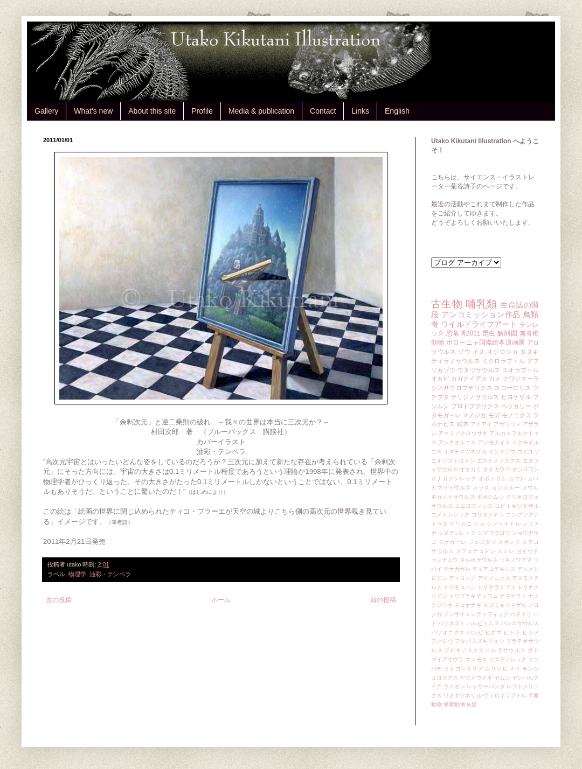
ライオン (454, 686)
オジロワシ (525, 469)
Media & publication (261, 111)
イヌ (479, 351)
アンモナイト (493, 442)
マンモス (476, 659)
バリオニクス (448, 632)
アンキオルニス (457, 442)
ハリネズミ (451, 623)
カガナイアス (469, 378)
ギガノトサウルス (453, 497)
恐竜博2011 (463, 333)
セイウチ (527, 551)
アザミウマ (507, 424)
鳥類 (531, 314)
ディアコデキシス (494, 569)
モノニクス (516, 415)
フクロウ (442, 641)
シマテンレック (457, 533)
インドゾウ (501, 452)
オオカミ (470, 469)
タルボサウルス (479, 560)
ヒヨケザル (516, 397)
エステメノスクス (499, 461)
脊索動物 (454, 705)
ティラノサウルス (455, 361)
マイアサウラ (447, 659)
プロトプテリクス (475, 406)
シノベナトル (504, 524)
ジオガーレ (453, 542)
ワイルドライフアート (479, 324)
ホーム (221, 600)
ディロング (462, 578)
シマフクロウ (493, 533)
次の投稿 (59, 600)
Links (360, 111)
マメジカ (474, 415)
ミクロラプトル (503, 361)
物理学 (77, 574)
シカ (479, 524)
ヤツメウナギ (476, 678)
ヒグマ (493, 632)
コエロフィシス (474, 506)
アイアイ (481, 424)
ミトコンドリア (463, 669)
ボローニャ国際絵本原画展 (485, 342)
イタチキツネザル (465, 452)
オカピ (440, 378)
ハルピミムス (483, 623)
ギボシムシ (490, 497)
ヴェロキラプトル (504, 695)
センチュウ (444, 560)
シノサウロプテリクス (462, 387)
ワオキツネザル (463, 695)
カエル (517, 478)
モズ (494, 415)
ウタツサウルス (479, 370)
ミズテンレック (508, 659)
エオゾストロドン (453, 461)
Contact (323, 111)
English (397, 111)
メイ (515, 669)
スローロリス (512, 387)
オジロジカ (502, 351)
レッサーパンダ (486, 686)
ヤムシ (502, 678)
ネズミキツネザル (504, 605)
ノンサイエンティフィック (476, 614)
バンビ (475, 632)
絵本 (463, 424)
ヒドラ (511, 632)
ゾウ (464, 351)
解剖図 (507, 333)
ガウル (530, 488)
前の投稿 (383, 600)
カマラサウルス (451, 488)
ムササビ (496, 669)
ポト (533, 650)
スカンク (509, 542)
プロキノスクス (464, 650)
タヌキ (529, 351)
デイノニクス (493, 578)
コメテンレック (450, 515)
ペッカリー (516, 406)
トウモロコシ (460, 587)
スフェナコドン (476, 551)
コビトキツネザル (517, 506)
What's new (93, 111)
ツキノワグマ (516, 560)
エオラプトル (520, 370)
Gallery (46, 111)
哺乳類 (481, 304)
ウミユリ (528, 452)
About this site (152, 111)
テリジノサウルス (475, 397)
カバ (533, 478)
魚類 (471, 705)
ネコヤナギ (467, 605)
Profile (202, 111)
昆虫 (489, 333)
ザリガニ (460, 524)
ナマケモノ (513, 596)
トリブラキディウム (473, 596)
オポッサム (493, 478)
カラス (481, 488)
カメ (495, 378)
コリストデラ (488, 515)
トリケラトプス (496, 587)
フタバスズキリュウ (479, 641)
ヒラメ (530, 632)
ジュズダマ (482, 542)
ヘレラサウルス (506, 650)
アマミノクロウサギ (463, 433)
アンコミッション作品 (481, 314)
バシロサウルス (520, 623)
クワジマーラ (521, 378)
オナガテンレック (454, 478)
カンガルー (505, 488)
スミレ (506, 551)
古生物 (446, 304)
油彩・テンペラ (110, 574)
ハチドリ (521, 614)
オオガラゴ (496, 469)
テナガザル (457, 569)
